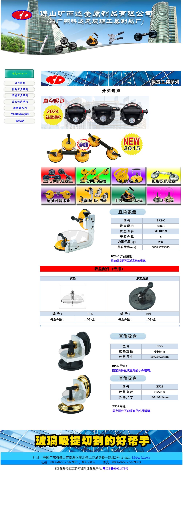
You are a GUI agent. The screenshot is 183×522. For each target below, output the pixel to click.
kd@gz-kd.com (141, 457)
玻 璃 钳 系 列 (20, 108)
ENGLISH (22, 73)
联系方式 (20, 121)
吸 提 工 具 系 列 (20, 95)
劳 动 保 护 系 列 (20, 101)
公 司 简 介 (20, 82)
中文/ (14, 73)
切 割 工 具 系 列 (20, 89)
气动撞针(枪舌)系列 (20, 114)
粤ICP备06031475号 (115, 468)
